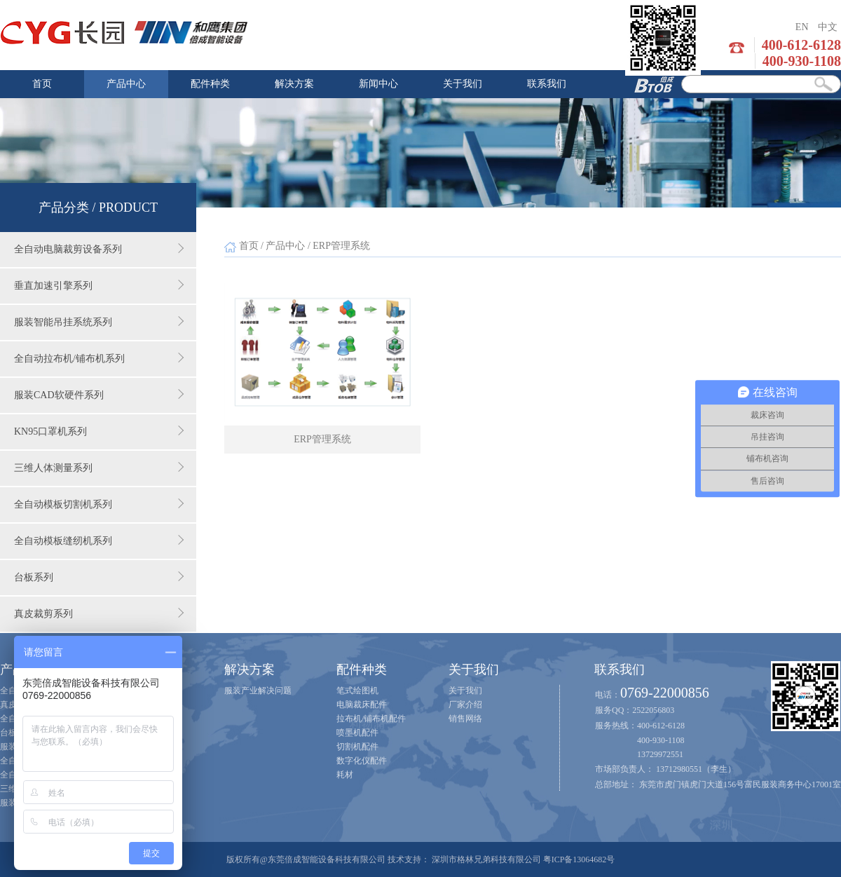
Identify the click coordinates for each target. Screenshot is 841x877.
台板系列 (99, 577)
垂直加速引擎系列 (99, 285)
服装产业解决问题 (258, 690)
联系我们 (546, 84)
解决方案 (294, 84)
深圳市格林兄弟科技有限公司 (486, 859)
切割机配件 (357, 747)
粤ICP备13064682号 (579, 859)
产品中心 (126, 84)
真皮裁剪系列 (99, 613)
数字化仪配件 (361, 761)
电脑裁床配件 (361, 704)
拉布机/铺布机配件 (371, 718)
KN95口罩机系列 (99, 431)
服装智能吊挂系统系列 (99, 321)
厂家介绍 (465, 704)
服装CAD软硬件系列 (99, 394)
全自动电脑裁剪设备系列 (99, 248)
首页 (42, 84)
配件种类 (210, 84)
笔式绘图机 (357, 690)
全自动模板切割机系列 (99, 504)
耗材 (344, 775)
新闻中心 (378, 84)
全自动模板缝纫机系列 (99, 540)
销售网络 (465, 718)
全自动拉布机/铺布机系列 (99, 358)
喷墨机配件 (357, 732)
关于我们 (462, 84)
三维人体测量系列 (99, 467)
